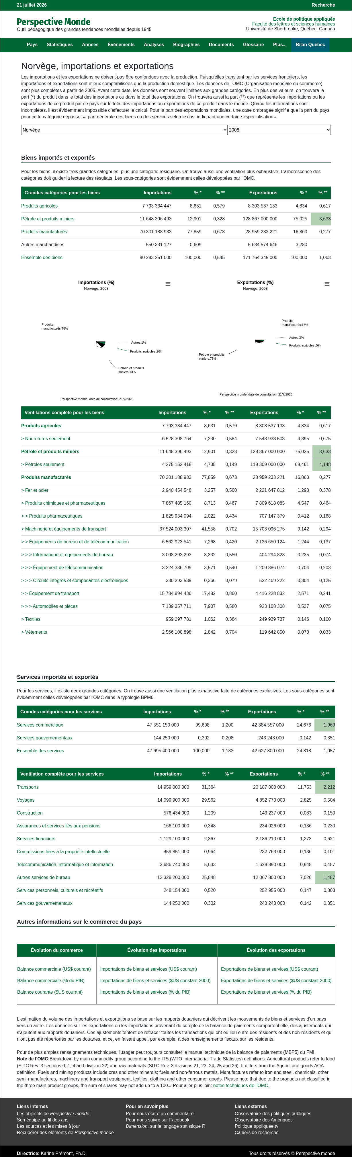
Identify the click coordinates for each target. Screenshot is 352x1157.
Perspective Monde (54, 21)
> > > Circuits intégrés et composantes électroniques (74, 579)
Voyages (25, 799)
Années (90, 44)
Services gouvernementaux (45, 737)
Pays (32, 44)
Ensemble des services (40, 750)
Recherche (323, 5)
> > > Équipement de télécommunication (62, 567)
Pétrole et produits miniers (48, 218)
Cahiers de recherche (257, 1131)
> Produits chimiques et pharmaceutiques (63, 502)
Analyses (154, 44)
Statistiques (60, 44)
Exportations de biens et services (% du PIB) (266, 991)
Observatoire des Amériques (264, 1119)
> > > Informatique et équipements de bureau (67, 554)
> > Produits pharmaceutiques (51, 515)
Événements (121, 44)
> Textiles (30, 618)
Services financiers (36, 838)
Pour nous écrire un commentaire (160, 1113)
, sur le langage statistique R (165, 1125)
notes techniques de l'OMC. (241, 1084)
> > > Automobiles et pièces (49, 605)
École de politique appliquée (304, 19)
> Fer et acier (34, 489)
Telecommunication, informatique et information (65, 864)
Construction (30, 812)
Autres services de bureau (43, 876)
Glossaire (253, 44)
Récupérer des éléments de (65, 1131)
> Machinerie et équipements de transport (63, 528)
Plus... (280, 44)
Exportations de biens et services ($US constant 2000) (276, 980)
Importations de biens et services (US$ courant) (148, 968)
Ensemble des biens (41, 257)
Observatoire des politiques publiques (273, 1113)
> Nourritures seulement (45, 438)
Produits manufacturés (44, 231)
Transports (28, 786)
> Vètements (34, 631)
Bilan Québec (310, 44)
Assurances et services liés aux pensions (59, 825)
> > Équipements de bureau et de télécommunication (75, 541)
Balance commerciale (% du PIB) (51, 980)
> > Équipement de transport (50, 592)
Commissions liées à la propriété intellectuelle (63, 851)
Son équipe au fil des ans (43, 1119)
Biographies (186, 44)
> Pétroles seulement (42, 463)
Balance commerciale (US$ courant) (54, 968)
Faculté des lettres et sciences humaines (293, 23)
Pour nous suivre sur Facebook (157, 1119)
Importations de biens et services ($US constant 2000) (155, 980)
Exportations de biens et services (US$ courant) (269, 968)
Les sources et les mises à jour (48, 1125)
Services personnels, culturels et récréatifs (60, 889)
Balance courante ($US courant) (50, 991)
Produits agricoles (39, 205)
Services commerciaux (40, 724)
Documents (221, 44)
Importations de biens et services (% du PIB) (145, 991)
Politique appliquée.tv (256, 1125)
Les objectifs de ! (54, 1113)
